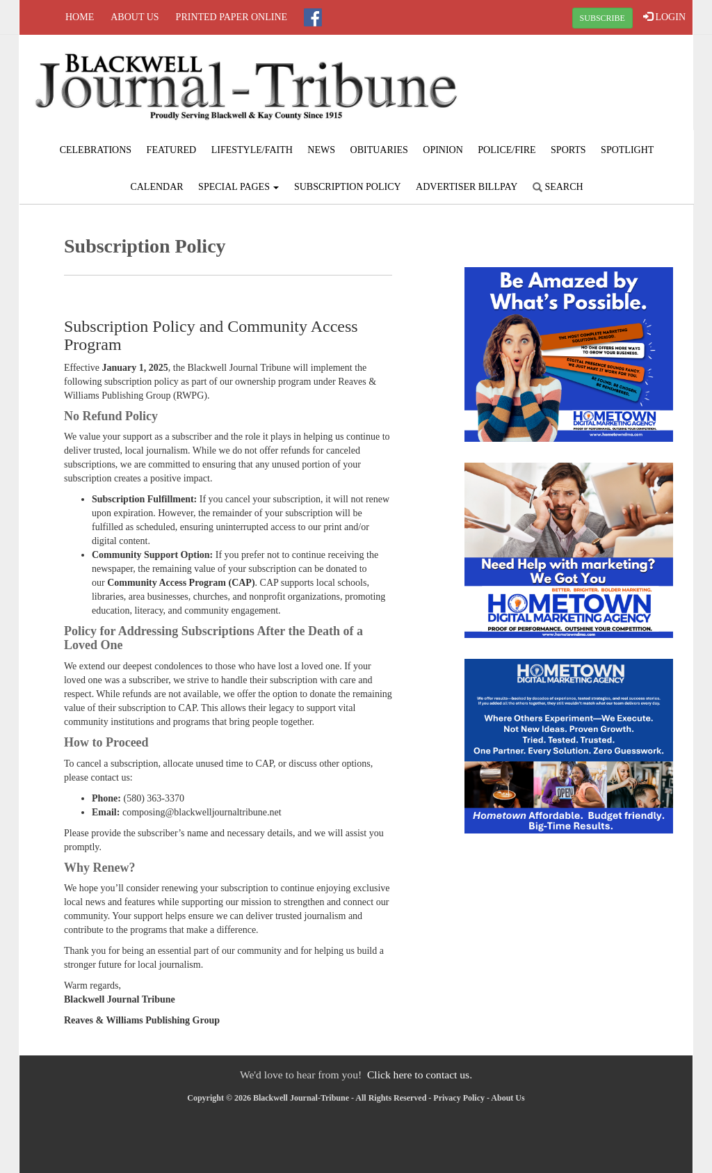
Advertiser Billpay (466, 187)
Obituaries (379, 150)
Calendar (156, 187)
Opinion (443, 150)
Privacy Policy (459, 1098)
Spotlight (627, 150)
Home (79, 17)
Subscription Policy (347, 187)
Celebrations (95, 150)
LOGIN (664, 16)
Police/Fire (506, 150)
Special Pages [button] (238, 187)
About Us (135, 17)
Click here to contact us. (419, 1074)
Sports (568, 150)
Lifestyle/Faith (252, 150)
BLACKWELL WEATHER (579, 87)
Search (558, 187)
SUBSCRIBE (602, 18)
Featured (172, 150)
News (321, 150)
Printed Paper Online (232, 17)
